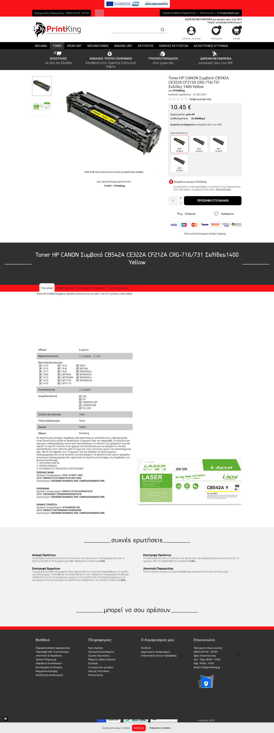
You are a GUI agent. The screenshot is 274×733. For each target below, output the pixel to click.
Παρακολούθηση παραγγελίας (53, 648)
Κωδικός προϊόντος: (179, 94)
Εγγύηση (93, 663)
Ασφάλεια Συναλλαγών (49, 663)
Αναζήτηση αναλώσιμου (49, 675)
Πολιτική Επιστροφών (196, 233)
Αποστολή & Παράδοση (49, 655)
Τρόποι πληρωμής (118, 288)
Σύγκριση (186, 214)
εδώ (102, 561)
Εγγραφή (196, 38)
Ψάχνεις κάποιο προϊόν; (102, 659)
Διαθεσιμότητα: (179, 118)
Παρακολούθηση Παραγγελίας (179, 13)
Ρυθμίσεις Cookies (159, 728)
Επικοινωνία (206, 13)
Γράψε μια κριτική (200, 99)
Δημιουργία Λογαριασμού (155, 651)
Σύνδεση (186, 38)
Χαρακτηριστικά (65, 288)
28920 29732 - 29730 (77, 13)
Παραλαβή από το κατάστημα (52, 651)
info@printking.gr (210, 667)
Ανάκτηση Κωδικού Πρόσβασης (159, 655)
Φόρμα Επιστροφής (47, 671)
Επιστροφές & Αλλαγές (49, 667)
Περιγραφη (47, 288)
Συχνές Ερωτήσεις (99, 655)
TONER (108, 185)
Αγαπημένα (216, 38)
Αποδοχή (139, 728)
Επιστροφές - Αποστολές (91, 288)
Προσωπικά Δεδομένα (101, 651)
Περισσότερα (223, 189)
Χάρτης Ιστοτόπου (98, 671)
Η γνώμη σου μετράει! (101, 667)
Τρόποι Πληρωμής (46, 659)
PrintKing (119, 185)
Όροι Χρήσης (219, 233)
